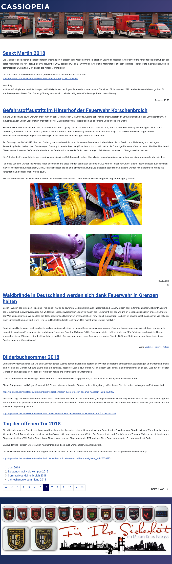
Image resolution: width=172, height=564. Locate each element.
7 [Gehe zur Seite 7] (52, 487)
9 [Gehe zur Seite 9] (63, 487)
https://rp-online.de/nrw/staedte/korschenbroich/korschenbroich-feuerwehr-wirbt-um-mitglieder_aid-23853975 (57, 458)
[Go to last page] (82, 487)
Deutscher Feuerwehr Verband (157, 347)
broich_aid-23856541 (59, 413)
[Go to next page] (76, 487)
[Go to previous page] (12, 487)
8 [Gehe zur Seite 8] (57, 487)
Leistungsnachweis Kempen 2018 (28, 471)
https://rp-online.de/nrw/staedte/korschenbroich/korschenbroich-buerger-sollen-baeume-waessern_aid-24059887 (58, 392)
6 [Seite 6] (46, 487)
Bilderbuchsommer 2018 (31, 357)
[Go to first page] (6, 487)
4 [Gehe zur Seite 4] (35, 487)
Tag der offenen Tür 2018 (32, 424)
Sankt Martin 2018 (24, 53)
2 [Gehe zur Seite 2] (23, 487)
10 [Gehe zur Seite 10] (69, 487)
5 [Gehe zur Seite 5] (40, 487)
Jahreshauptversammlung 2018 (27, 479)
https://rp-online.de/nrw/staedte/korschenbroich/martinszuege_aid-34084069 (40, 78)
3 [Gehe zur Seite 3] (29, 487)
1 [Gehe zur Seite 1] (17, 487)
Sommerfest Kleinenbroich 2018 (27, 475)
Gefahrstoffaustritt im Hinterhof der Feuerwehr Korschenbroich (75, 110)
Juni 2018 (14, 467)
